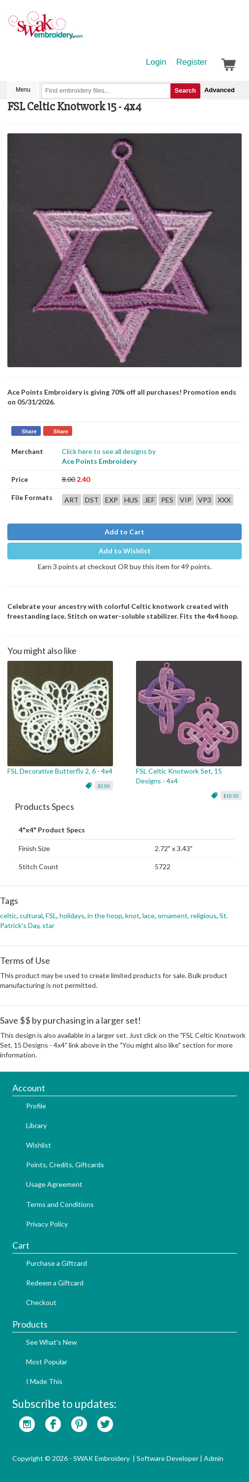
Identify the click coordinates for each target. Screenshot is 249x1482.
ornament (173, 915)
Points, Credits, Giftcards (65, 1164)
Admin (213, 1458)
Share (29, 431)
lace (148, 915)
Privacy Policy (47, 1224)
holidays (71, 915)
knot (132, 915)
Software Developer (167, 1458)
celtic (8, 915)
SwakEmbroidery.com (81, 29)
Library (36, 1125)
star (48, 925)
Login (156, 62)
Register (191, 62)
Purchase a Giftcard (56, 1263)
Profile (36, 1106)
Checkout (41, 1302)
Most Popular (46, 1361)
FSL (51, 915)
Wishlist (38, 1145)
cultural (31, 915)
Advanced (219, 90)
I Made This (44, 1381)
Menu (23, 89)
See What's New (51, 1342)
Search (185, 90)
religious (204, 915)
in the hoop (104, 915)
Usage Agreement (54, 1184)
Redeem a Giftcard (54, 1283)
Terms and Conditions (60, 1204)
